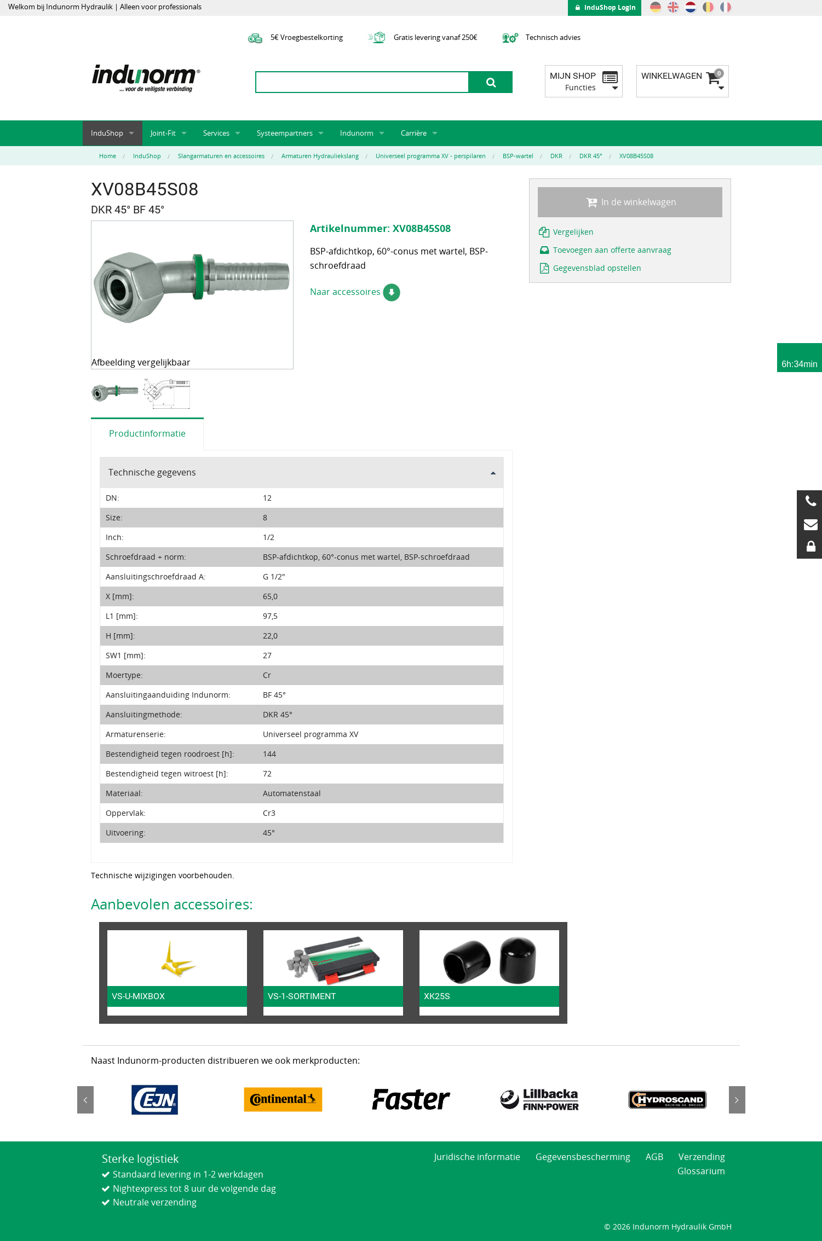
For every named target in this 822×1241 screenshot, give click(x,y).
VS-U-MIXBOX (138, 996)
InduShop (107, 133)
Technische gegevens (152, 472)
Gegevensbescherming (583, 1157)
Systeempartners (285, 133)
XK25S (437, 996)
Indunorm (356, 133)
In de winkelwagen (630, 202)
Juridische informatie (477, 1157)
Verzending (702, 1157)
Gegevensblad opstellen (590, 268)
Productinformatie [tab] (147, 433)
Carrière (414, 133)
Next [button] (737, 1100)
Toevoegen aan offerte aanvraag (605, 250)
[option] (116, 394)
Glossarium (701, 1171)
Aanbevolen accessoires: (172, 904)
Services (216, 133)
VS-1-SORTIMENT (302, 996)
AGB (654, 1157)
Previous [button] (85, 1100)
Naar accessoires (355, 292)
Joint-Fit (163, 133)
